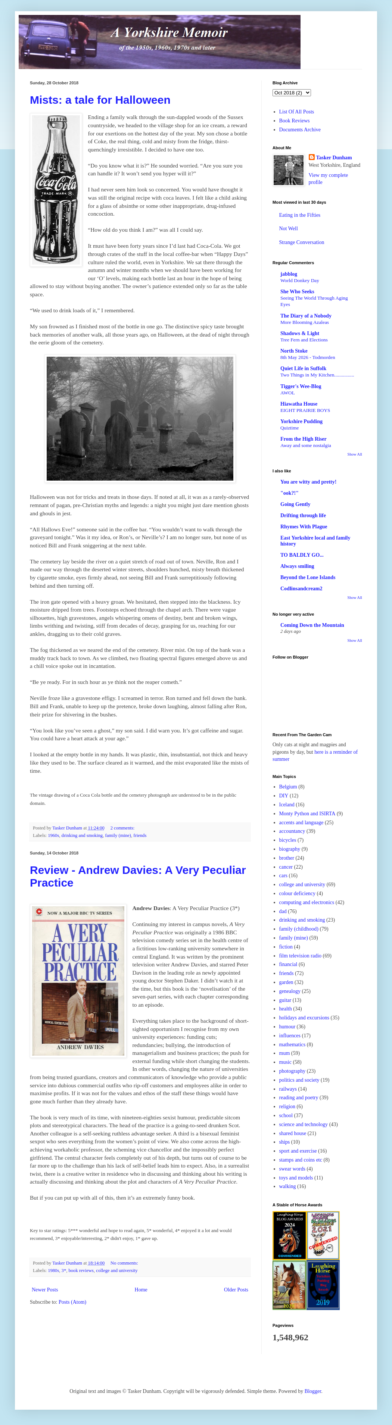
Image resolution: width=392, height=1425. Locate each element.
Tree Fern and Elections (304, 340)
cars (283, 875)
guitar (285, 1000)
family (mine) (118, 835)
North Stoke (294, 351)
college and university (116, 1270)
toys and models (296, 1178)
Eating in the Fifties (300, 215)
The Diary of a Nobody (306, 316)
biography (290, 849)
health (285, 1009)
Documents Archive (300, 129)
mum (284, 1053)
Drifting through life (303, 515)
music (285, 1062)
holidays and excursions (304, 1018)
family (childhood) (298, 929)
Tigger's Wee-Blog (300, 386)
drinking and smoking (82, 835)
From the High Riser (303, 439)
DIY (284, 796)
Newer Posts (45, 1290)
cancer (286, 867)
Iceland (287, 804)
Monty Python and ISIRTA (307, 813)
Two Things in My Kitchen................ (317, 375)
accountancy (292, 831)
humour (287, 1026)
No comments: (125, 1263)
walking (287, 1186)
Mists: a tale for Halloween (100, 100)
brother (286, 858)
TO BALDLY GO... (302, 555)
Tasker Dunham (334, 157)
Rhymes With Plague (303, 526)
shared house (293, 1133)
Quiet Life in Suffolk (303, 368)
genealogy (290, 991)
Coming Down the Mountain (312, 625)
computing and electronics (307, 902)
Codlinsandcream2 (301, 588)
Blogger (313, 1391)
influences (290, 1035)
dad (283, 911)
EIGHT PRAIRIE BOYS (305, 410)
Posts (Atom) (72, 1302)
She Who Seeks (297, 291)
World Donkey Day (299, 280)
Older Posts (236, 1290)
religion (287, 1106)
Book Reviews (294, 121)
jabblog (288, 274)
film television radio (300, 956)
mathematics (292, 1044)
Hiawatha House (298, 404)
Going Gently (295, 504)
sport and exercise (298, 1151)
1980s (53, 1270)
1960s (53, 835)
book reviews (81, 1270)
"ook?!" (289, 493)
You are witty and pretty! (308, 482)
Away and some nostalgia (305, 445)
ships (284, 1142)
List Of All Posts (296, 112)
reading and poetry (298, 1097)
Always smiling (297, 566)
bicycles (287, 840)
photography (292, 1071)
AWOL (287, 393)
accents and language (301, 822)
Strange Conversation (301, 242)
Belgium (288, 787)
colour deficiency (297, 893)
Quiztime (289, 428)
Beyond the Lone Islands (307, 577)
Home (141, 1290)
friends (139, 835)
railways (288, 1089)
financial (288, 964)
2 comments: (123, 828)
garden (286, 982)
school (286, 1115)
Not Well (288, 228)
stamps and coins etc (300, 1160)
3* (64, 1270)
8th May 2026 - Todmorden (307, 357)
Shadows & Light (299, 333)
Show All (355, 454)
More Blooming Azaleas (304, 322)
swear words (292, 1169)
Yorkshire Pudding (301, 421)
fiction (286, 947)
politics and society (299, 1080)
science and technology (303, 1124)
